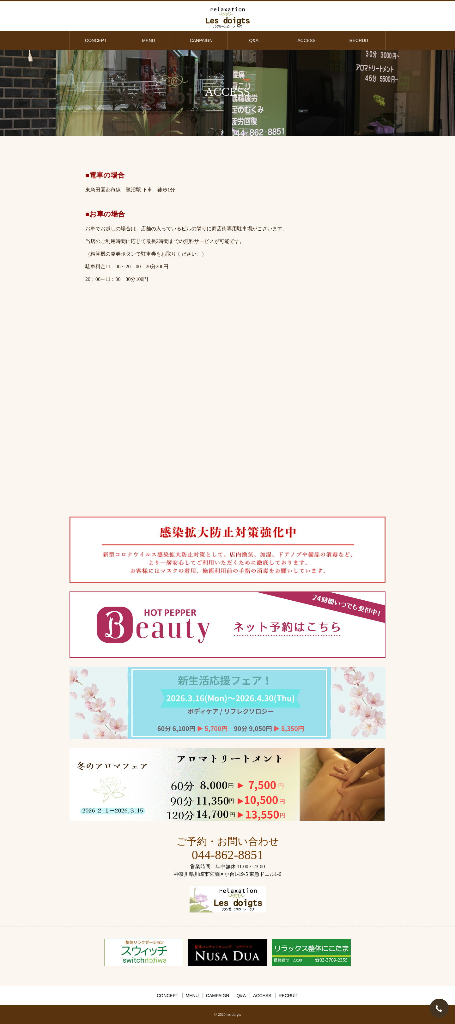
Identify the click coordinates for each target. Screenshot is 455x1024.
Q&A (254, 40)
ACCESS (306, 40)
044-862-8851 (228, 855)
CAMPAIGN (217, 995)
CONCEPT (95, 40)
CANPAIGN (201, 40)
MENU (148, 40)
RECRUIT (359, 40)
